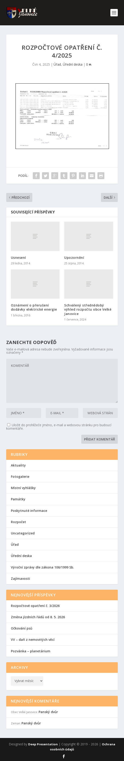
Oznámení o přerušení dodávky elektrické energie (34, 307)
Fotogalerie (20, 476)
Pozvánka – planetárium (30, 651)
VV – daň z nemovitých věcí (32, 639)
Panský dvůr (48, 712)
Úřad (57, 64)
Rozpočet (18, 522)
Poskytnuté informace (29, 510)
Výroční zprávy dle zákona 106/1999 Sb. (42, 567)
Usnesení (18, 257)
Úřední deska (72, 64)
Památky (18, 499)
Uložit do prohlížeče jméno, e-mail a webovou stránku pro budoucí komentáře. (58, 427)
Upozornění (74, 257)
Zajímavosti (20, 578)
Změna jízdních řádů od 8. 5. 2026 (38, 617)
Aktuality (18, 465)
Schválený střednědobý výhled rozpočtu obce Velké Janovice (87, 309)
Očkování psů (21, 628)
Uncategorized (23, 533)
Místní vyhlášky (23, 488)
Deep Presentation (43, 744)
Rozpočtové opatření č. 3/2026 (35, 606)
